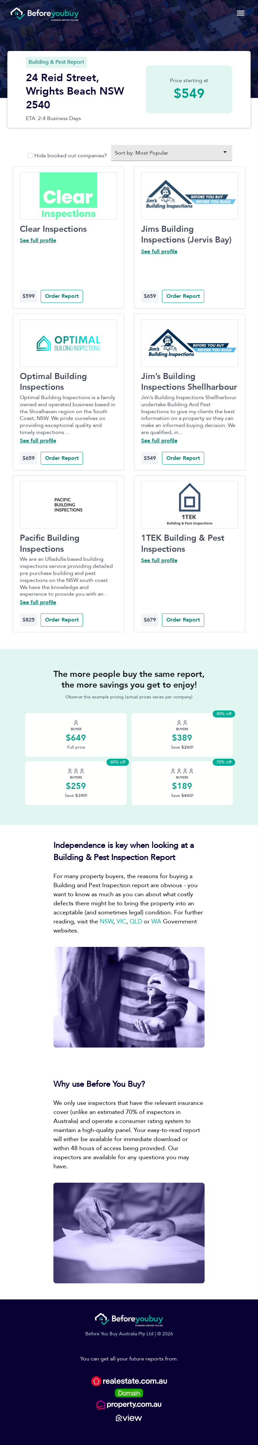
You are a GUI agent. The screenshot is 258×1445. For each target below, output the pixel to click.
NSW (106, 921)
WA (156, 921)
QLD (136, 921)
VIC (121, 921)
